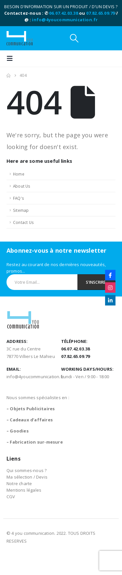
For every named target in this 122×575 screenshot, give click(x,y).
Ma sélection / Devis (27, 477)
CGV (11, 496)
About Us (22, 186)
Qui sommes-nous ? (27, 470)
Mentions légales (24, 490)
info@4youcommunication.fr (65, 20)
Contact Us (23, 222)
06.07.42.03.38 (63, 13)
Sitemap (21, 210)
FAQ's (18, 198)
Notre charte (19, 483)
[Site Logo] (20, 38)
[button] (74, 38)
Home (18, 174)
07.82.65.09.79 (100, 13)
